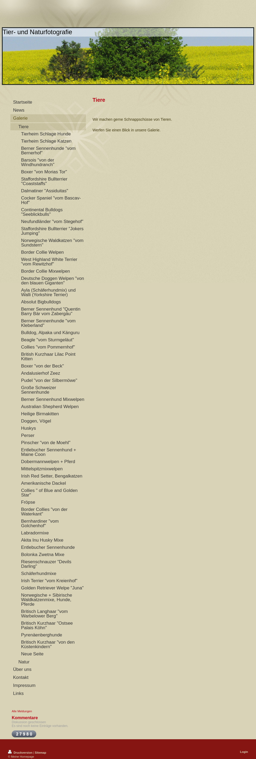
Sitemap (40, 752)
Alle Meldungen (22, 711)
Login (244, 751)
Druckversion (20, 752)
